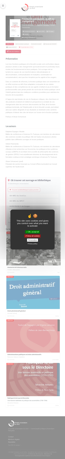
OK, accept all (32, 232)
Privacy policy (32, 244)
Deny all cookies (32, 236)
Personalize (32, 240)
